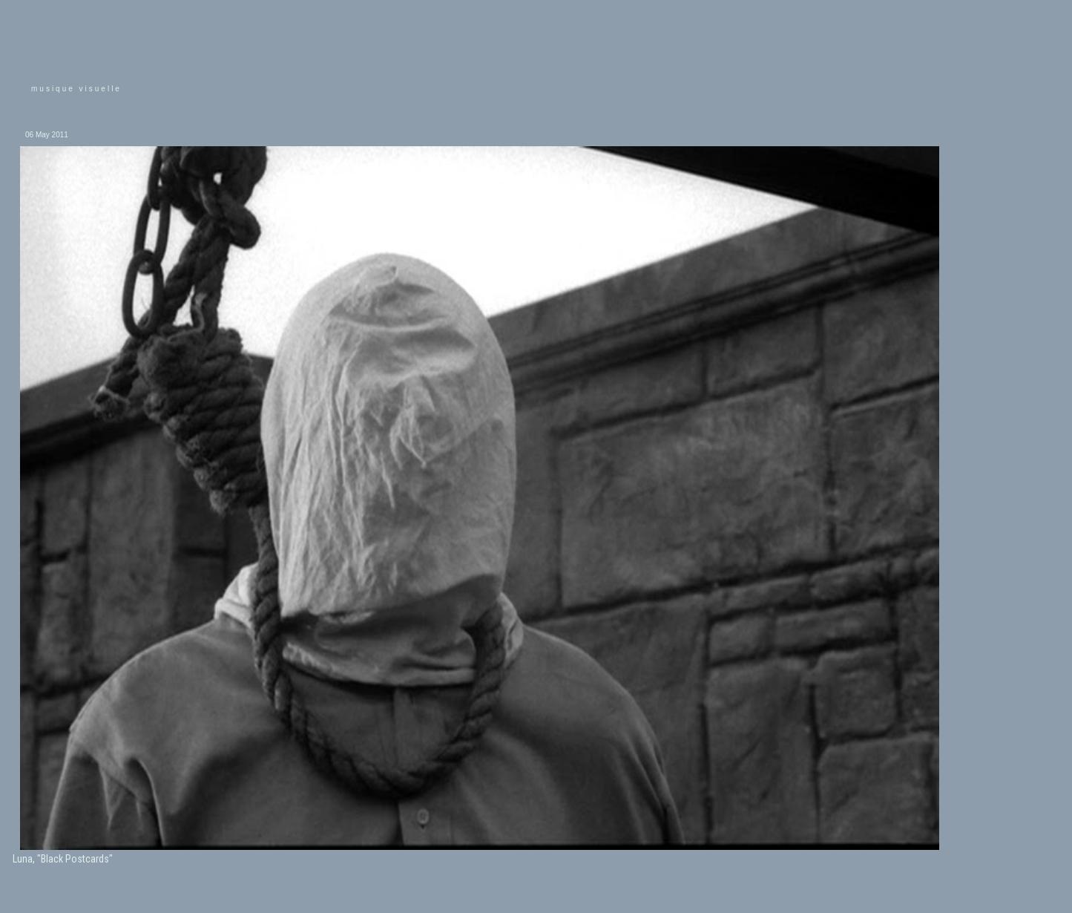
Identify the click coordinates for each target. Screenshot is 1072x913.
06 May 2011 (46, 135)
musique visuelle (76, 89)
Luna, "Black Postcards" (63, 859)
